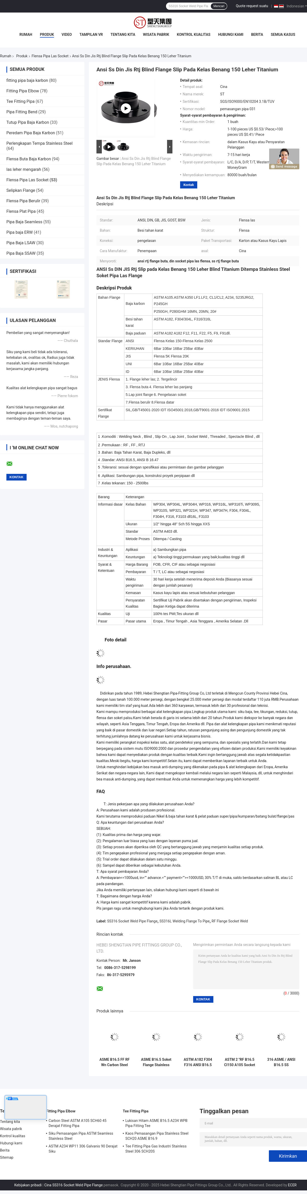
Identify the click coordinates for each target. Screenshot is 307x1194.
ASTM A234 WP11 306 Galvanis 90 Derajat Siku (83, 1148)
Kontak (188, 185)
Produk (47, 34)
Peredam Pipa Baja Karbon (30, 132)
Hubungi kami (230, 34)
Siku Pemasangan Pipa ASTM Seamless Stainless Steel (81, 1136)
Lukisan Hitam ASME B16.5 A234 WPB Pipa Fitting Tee (156, 1123)
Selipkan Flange (20, 190)
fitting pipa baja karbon (27, 80)
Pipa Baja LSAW (20, 242)
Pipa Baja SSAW (21, 253)
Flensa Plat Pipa (21, 211)
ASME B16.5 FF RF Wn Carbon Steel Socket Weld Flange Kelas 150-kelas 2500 (115, 1062)
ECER (292, 1185)
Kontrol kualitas (193, 34)
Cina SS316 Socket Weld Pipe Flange (73, 1185)
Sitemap (6, 1157)
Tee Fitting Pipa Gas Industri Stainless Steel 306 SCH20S (156, 1148)
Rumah (25, 34)
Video (67, 34)
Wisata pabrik (156, 34)
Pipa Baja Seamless (24, 221)
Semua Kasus (283, 34)
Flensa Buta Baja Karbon (28, 159)
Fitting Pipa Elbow (22, 90)
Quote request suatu (252, 6)
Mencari (218, 6)
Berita (257, 34)
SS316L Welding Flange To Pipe (184, 921)
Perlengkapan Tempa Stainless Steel (39, 143)
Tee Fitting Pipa (20, 101)
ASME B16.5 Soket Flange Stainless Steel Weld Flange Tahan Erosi (156, 1062)
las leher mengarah (23, 169)
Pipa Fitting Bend (21, 111)
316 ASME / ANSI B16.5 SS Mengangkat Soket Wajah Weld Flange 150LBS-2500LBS (281, 1062)
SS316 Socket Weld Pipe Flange (132, 921)
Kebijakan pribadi (28, 1185)
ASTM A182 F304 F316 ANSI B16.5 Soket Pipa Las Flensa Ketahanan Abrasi (198, 1062)
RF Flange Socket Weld (230, 921)
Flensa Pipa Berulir (23, 200)
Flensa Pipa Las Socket (50, 56)
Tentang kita (123, 34)
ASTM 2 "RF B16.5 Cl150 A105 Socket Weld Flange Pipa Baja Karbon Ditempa (239, 1062)
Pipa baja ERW (19, 232)
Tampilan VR (91, 34)
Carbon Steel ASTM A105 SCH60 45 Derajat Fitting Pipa (77, 1123)
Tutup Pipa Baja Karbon (27, 122)
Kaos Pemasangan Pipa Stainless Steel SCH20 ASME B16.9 (157, 1136)
